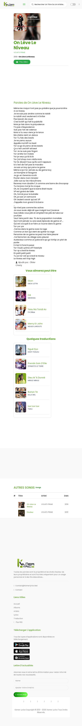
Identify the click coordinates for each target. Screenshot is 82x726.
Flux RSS (18, 622)
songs (38, 487)
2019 (66, 504)
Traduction (18, 618)
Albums (17, 607)
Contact (18, 590)
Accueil (17, 604)
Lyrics (16, 615)
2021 (66, 512)
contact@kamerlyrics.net (26, 585)
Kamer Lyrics (52, 710)
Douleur (30, 512)
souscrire (20, 694)
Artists (16, 611)
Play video (22, 62)
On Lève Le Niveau (31, 505)
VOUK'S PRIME (19, 52)
